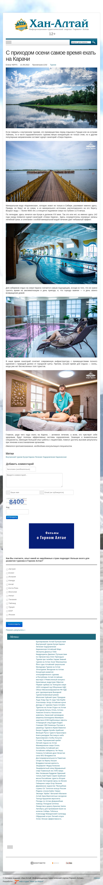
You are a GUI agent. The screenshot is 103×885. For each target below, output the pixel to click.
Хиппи (63, 806)
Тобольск (54, 811)
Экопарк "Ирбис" (43, 793)
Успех (38, 819)
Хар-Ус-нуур (50, 700)
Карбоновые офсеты (58, 720)
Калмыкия (44, 773)
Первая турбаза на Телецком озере (51, 685)
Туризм (53, 65)
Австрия (11, 569)
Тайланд (11, 603)
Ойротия (59, 682)
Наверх (97, 878)
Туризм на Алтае (53, 667)
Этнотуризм (41, 669)
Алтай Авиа (41, 796)
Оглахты (47, 712)
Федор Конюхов (53, 766)
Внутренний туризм (14, 457)
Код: (8, 507)
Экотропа (40, 652)
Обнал (39, 690)
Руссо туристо (50, 733)
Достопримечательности (46, 758)
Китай (10, 584)
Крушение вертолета (51, 799)
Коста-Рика (12, 588)
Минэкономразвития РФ (52, 690)
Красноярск (61, 733)
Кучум (26, 457)
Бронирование (42, 642)
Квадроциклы (42, 654)
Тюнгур (39, 799)
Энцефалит (41, 766)
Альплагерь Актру (44, 702)
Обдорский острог (44, 816)
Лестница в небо (57, 735)
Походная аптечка (51, 804)
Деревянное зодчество (46, 786)
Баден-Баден (57, 723)
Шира (60, 771)
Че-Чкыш (59, 750)
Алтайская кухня (59, 702)
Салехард (61, 814)
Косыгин (58, 738)
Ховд (43, 700)
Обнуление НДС (59, 687)
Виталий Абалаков (59, 793)
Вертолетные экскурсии (56, 796)
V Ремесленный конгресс (54, 680)
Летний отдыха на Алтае (46, 743)
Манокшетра (61, 662)
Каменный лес (47, 771)
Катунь (48, 710)
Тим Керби (60, 700)
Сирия (55, 776)
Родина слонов (42, 791)
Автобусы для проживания (47, 809)
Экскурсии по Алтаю (55, 669)
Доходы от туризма (44, 705)
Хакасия (40, 712)
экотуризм (40, 710)
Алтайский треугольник (55, 664)
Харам (56, 659)
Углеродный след (43, 723)
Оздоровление (49, 457)
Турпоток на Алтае (44, 707)
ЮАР (9, 611)
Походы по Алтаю (44, 801)
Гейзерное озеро (43, 783)
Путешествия (60, 642)
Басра (39, 730)
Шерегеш (40, 718)
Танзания (11, 599)
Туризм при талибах (44, 659)
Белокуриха (49, 718)
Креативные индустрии (46, 682)
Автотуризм (48, 781)
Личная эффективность (51, 819)
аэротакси (40, 720)
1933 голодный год (44, 687)
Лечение (39, 457)
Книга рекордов (43, 735)
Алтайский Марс (54, 649)
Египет (10, 573)
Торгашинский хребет (52, 740)
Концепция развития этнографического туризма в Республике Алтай (47, 674)
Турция (10, 607)
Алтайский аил (52, 748)
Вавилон (62, 728)
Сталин (39, 740)
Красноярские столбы (45, 738)
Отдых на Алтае (59, 707)
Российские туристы (50, 778)
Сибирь (46, 811)
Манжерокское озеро (45, 745)
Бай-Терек (47, 776)
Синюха (39, 753)
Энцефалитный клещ (45, 768)
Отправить (12, 517)
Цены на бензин (60, 781)
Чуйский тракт (51, 697)
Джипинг (52, 654)
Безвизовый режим (50, 695)
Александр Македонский (46, 814)
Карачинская (61, 457)
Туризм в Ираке (52, 728)
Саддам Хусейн (48, 730)
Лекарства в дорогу (44, 806)
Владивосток (50, 755)
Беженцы (52, 725)
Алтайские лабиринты (45, 750)
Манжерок (59, 718)
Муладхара (41, 667)
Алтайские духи (50, 753)
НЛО (56, 771)
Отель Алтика (57, 710)
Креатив (57, 806)
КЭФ (47, 720)
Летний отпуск (58, 816)
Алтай (51, 642)
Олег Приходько (57, 657)
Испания (11, 577)
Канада (10, 580)
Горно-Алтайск (59, 705)
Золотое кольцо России (56, 788)
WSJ (42, 755)
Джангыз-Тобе (50, 652)
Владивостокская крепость (47, 763)
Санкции (40, 725)
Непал (10, 596)
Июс (38, 773)
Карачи (31, 457)
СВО (46, 725)
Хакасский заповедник (54, 715)
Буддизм (53, 773)
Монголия (11, 592)
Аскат (53, 662)
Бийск (52, 791)
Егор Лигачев (56, 783)
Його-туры (40, 664)
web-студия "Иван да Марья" (29, 881)
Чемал (57, 791)
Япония (10, 615)
